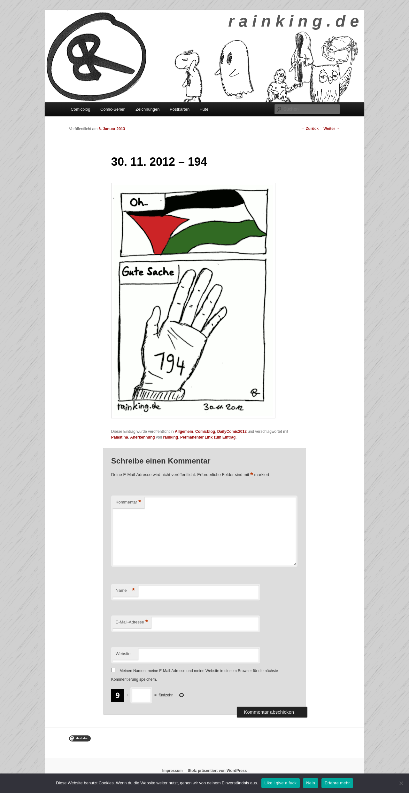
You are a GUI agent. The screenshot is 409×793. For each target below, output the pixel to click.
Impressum (172, 770)
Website (123, 653)
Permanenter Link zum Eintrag (207, 437)
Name (125, 590)
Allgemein (184, 431)
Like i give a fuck (281, 783)
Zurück (310, 128)
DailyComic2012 (232, 431)
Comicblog (80, 109)
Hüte (204, 109)
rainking (170, 437)
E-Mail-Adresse (132, 622)
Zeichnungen (147, 109)
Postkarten (179, 109)
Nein (310, 783)
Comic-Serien (113, 109)
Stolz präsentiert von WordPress (217, 770)
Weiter (331, 128)
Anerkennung (142, 437)
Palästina (119, 437)
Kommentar (128, 502)
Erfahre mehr (337, 783)
